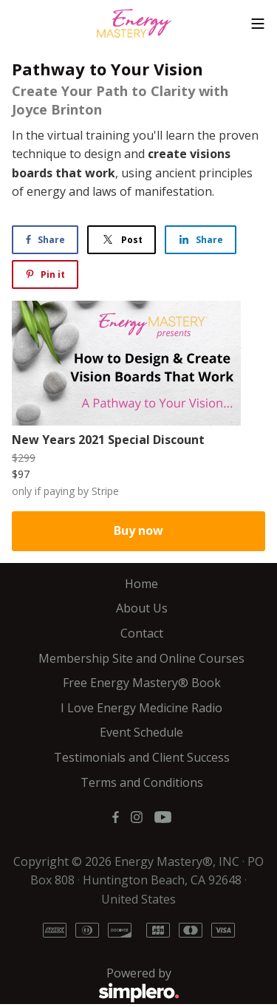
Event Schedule (141, 732)
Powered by (95, 985)
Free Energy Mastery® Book (142, 683)
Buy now (138, 530)
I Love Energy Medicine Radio (141, 708)
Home (141, 584)
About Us (142, 608)
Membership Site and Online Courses (141, 658)
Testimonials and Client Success (142, 757)
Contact (141, 633)
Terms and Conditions (142, 782)
